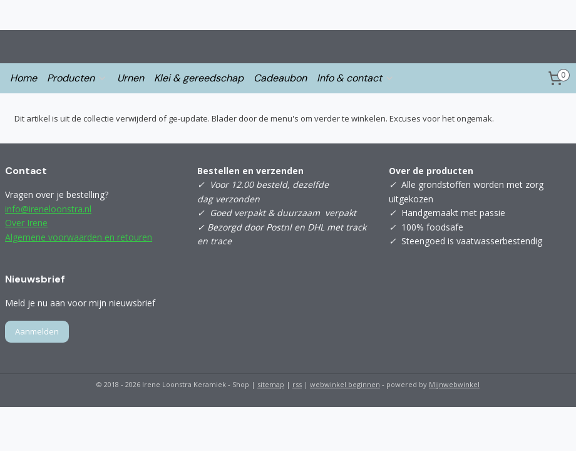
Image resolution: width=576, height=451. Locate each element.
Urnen (130, 78)
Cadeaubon (280, 78)
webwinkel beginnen (345, 384)
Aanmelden (37, 331)
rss (297, 384)
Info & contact (355, 78)
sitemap (270, 384)
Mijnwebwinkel (454, 384)
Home (23, 78)
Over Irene (26, 223)
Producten (77, 78)
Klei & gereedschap (199, 78)
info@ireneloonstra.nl (48, 209)
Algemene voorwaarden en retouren (78, 237)
